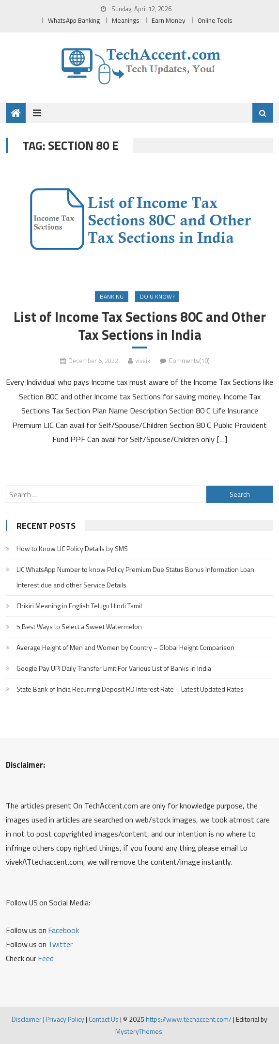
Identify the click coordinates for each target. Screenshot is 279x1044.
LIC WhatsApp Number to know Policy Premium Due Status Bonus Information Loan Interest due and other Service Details (135, 577)
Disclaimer (27, 1019)
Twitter (60, 944)
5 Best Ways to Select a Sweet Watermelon (79, 626)
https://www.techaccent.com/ (189, 1019)
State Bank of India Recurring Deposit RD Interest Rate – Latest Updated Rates (130, 689)
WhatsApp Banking (74, 20)
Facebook (63, 930)
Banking (112, 296)
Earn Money (169, 20)
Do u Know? (157, 296)
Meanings (126, 20)
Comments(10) (189, 360)
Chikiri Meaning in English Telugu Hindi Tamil (79, 606)
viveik (142, 360)
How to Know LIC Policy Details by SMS (72, 548)
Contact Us (104, 1019)
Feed (46, 958)
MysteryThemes (138, 1031)
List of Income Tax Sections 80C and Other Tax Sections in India (140, 326)
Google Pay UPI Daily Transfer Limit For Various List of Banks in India (113, 668)
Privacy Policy (65, 1019)
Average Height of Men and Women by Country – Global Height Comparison (125, 647)
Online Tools (215, 20)
